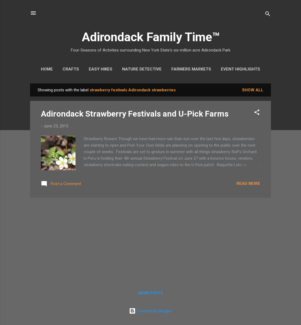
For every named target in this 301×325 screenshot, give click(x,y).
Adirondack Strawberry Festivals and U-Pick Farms (134, 113)
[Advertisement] (150, 240)
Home (47, 69)
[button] (257, 113)
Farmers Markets (191, 69)
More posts (150, 293)
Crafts (71, 69)
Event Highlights (240, 69)
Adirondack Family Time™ (151, 37)
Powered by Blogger (150, 310)
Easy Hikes (100, 69)
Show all (252, 90)
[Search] (267, 15)
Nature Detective (142, 69)
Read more (248, 183)
